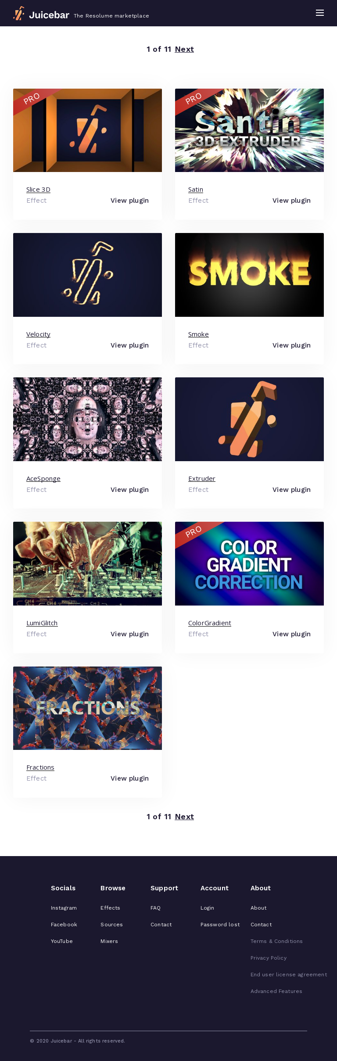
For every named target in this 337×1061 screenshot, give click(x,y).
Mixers (109, 941)
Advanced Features (277, 991)
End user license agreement (289, 974)
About (259, 908)
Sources (111, 924)
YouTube (62, 941)
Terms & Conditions (277, 941)
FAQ (156, 908)
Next (184, 49)
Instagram (64, 908)
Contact (161, 924)
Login (208, 908)
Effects (110, 908)
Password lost (220, 924)
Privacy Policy (269, 958)
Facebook (64, 924)
